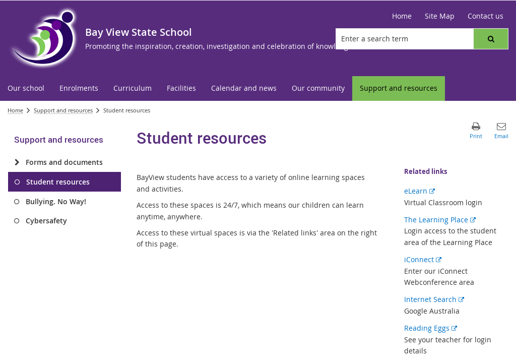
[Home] (402, 16)
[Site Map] (440, 16)
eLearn (419, 191)
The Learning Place (440, 219)
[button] (491, 39)
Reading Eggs (430, 328)
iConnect (422, 259)
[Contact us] (485, 16)
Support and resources (63, 110)
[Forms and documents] (17, 162)
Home (15, 110)
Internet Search (434, 299)
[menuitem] (26, 88)
